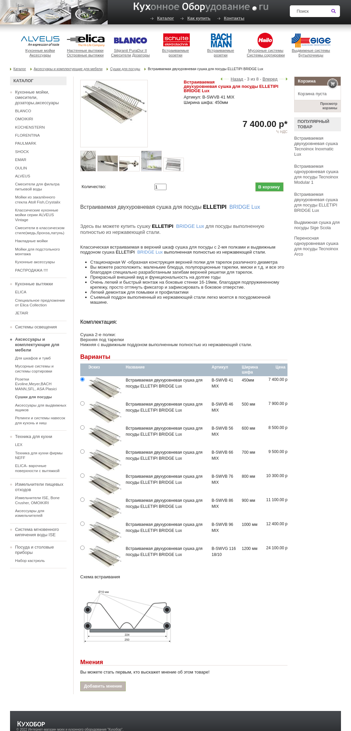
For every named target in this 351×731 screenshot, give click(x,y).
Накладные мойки (31, 241)
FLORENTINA (27, 135)
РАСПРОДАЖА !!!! (31, 270)
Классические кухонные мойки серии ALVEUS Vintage (36, 215)
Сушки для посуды (125, 69)
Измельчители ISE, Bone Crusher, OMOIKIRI (37, 499)
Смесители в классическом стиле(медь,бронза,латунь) (40, 230)
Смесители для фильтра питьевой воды (37, 186)
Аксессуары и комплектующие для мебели (68, 69)
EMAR (20, 159)
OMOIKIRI (24, 119)
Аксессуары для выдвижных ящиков (40, 407)
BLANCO (23, 111)
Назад (237, 79)
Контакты (234, 18)
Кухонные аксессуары (35, 262)
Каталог (165, 18)
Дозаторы (141, 55)
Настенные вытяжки (85, 50)
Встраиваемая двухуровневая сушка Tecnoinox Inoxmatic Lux (316, 146)
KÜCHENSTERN (30, 127)
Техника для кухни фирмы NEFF (39, 455)
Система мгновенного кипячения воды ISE (37, 532)
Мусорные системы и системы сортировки (34, 368)
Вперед (269, 79)
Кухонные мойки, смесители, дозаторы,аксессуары (37, 97)
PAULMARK (25, 143)
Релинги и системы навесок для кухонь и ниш (40, 420)
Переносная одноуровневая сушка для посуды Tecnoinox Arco (316, 246)
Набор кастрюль (30, 560)
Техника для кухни (33, 436)
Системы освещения (36, 326)
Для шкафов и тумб (33, 358)
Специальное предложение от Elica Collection (40, 302)
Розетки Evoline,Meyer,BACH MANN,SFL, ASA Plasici (36, 384)
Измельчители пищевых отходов (39, 487)
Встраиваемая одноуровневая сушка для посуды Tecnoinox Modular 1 (316, 174)
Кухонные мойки (40, 50)
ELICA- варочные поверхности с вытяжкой (37, 467)
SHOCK (22, 151)
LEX (18, 444)
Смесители (121, 55)
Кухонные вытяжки (34, 283)
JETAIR (21, 313)
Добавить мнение (103, 686)
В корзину (269, 186)
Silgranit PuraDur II (130, 50)
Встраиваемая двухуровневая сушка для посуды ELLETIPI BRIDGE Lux (316, 202)
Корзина (307, 81)
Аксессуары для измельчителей (29, 513)
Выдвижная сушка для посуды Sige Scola (317, 225)
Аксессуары (40, 55)
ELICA (20, 292)
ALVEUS (22, 176)
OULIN (21, 168)
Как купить (198, 18)
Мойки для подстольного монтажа (37, 251)
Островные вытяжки (85, 55)
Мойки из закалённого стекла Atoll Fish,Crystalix (38, 199)
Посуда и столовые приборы (34, 550)
